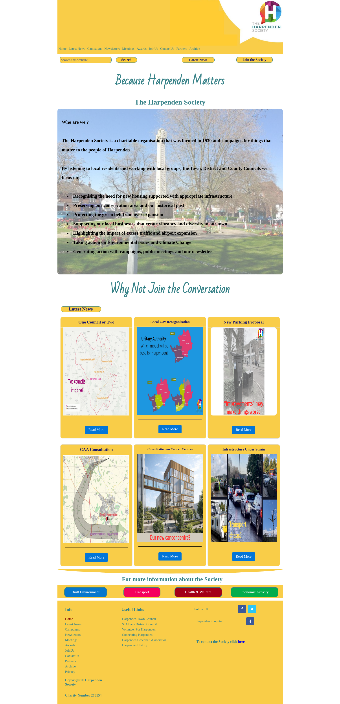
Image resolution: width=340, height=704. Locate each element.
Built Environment (85, 592)
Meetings (128, 48)
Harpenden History (134, 645)
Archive (194, 48)
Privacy (70, 671)
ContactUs (167, 48)
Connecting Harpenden (137, 634)
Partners (181, 48)
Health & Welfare (198, 592)
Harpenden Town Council (139, 619)
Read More (96, 430)
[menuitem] (62, 50)
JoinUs (153, 48)
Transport (142, 592)
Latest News (77, 48)
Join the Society (254, 60)
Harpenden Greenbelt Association (144, 640)
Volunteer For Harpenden (139, 629)
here (241, 641)
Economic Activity (255, 592)
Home (63, 48)
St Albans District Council (139, 624)
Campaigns (94, 48)
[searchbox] (86, 60)
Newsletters (112, 48)
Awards (142, 48)
